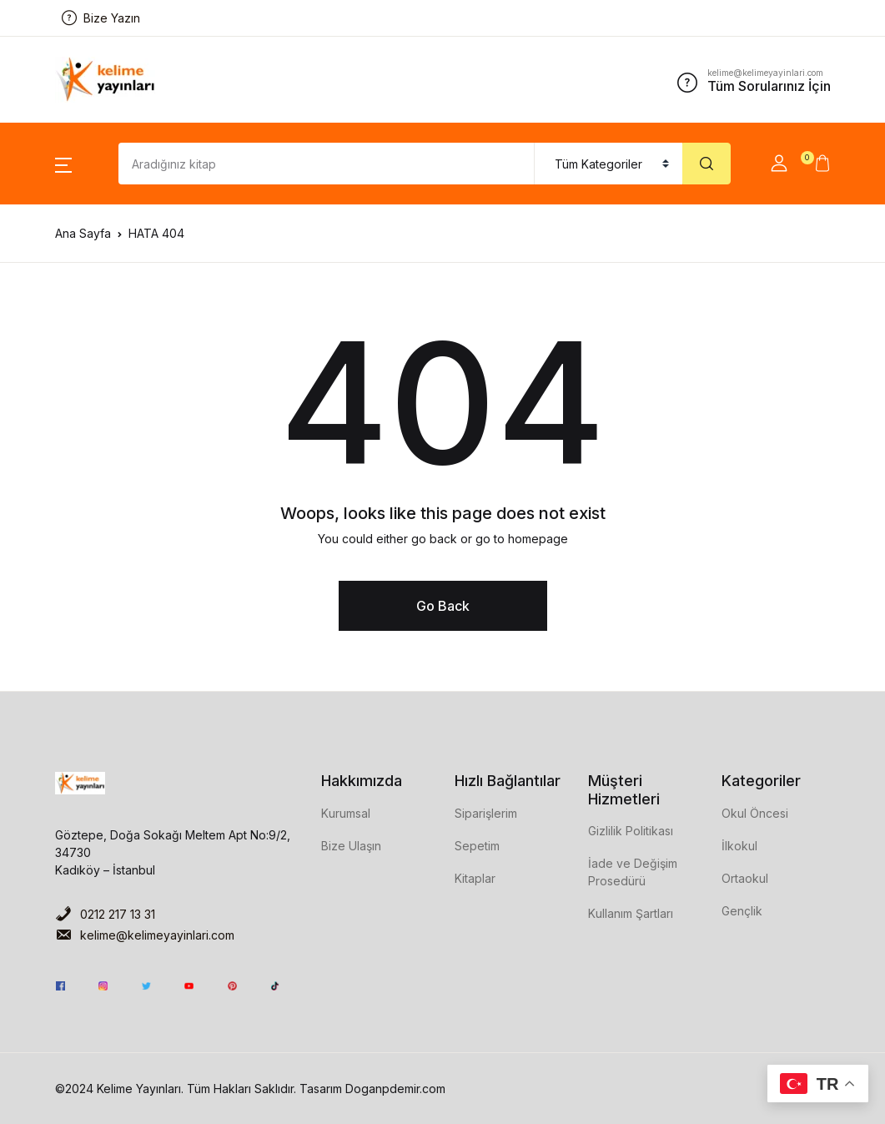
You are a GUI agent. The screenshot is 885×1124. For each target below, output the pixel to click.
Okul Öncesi (755, 813)
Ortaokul (745, 878)
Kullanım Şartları (630, 913)
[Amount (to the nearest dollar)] (326, 163)
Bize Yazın (101, 18)
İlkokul (739, 846)
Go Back (443, 605)
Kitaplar (475, 878)
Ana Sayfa (83, 233)
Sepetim (477, 846)
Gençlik (742, 911)
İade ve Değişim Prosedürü (632, 872)
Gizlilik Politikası (630, 831)
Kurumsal (345, 813)
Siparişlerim (486, 813)
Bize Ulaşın (351, 846)
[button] (63, 163)
